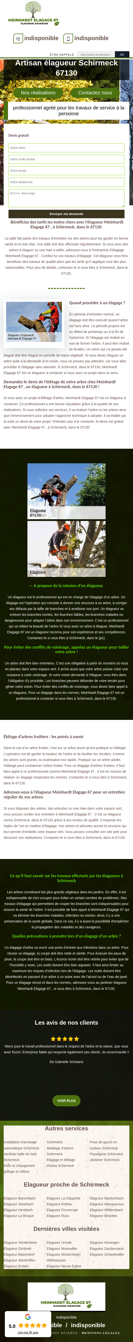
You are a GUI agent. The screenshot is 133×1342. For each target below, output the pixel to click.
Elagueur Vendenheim (20, 1242)
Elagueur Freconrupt (62, 1210)
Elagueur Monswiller (62, 1249)
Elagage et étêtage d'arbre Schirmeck (61, 1163)
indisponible (41, 38)
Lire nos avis (28, 1332)
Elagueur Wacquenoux (107, 1204)
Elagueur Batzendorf (19, 1254)
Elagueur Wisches (103, 1216)
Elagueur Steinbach (18, 1204)
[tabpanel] (66, 612)
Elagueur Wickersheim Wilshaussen (64, 1257)
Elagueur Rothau (59, 1204)
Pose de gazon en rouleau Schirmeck (104, 1145)
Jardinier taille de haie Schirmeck (20, 1157)
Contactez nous (95, 93)
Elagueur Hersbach (18, 1210)
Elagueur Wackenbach (107, 1198)
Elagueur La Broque (19, 1216)
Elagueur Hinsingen (104, 1242)
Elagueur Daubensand (107, 1249)
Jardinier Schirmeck (105, 1160)
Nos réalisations (38, 93)
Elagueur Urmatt (59, 1242)
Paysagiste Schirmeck (106, 1154)
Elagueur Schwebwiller (107, 1254)
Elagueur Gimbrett (17, 1249)
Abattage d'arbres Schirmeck (60, 1151)
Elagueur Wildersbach (106, 1210)
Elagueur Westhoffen (19, 1260)
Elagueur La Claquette (63, 1198)
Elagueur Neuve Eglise (64, 1266)
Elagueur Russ (58, 1216)
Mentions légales (101, 1333)
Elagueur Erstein (16, 1266)
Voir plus (66, 1101)
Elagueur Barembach (20, 1198)
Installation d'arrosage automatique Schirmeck (21, 1145)
